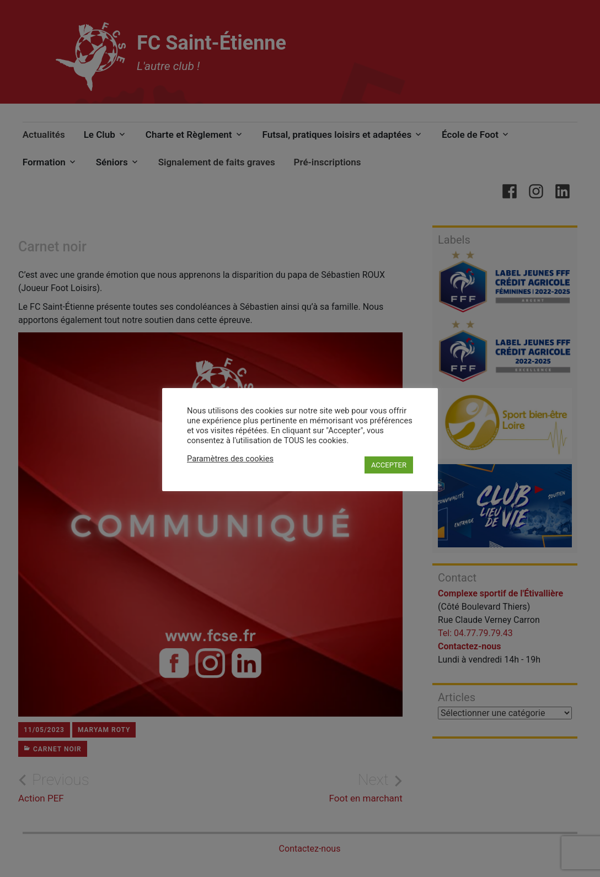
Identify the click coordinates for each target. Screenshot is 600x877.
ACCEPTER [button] (388, 465)
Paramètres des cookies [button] (230, 459)
